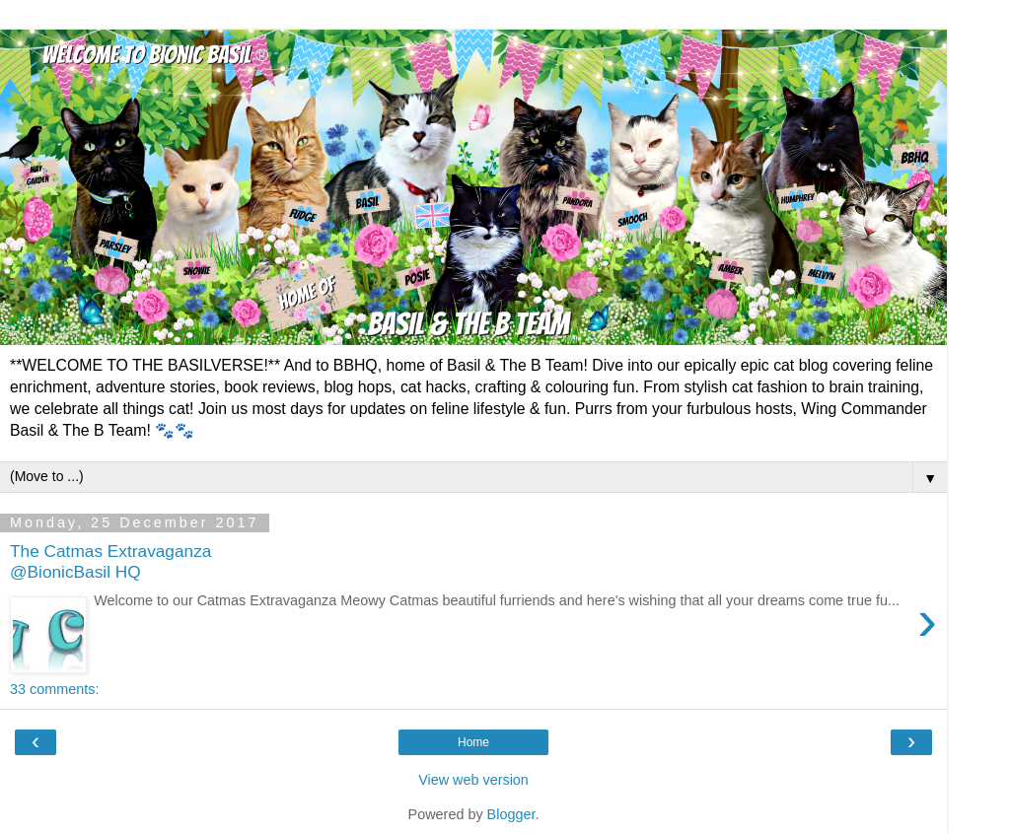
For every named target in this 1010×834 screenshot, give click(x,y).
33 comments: (54, 689)
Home (473, 742)
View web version (473, 780)
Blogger (511, 814)
